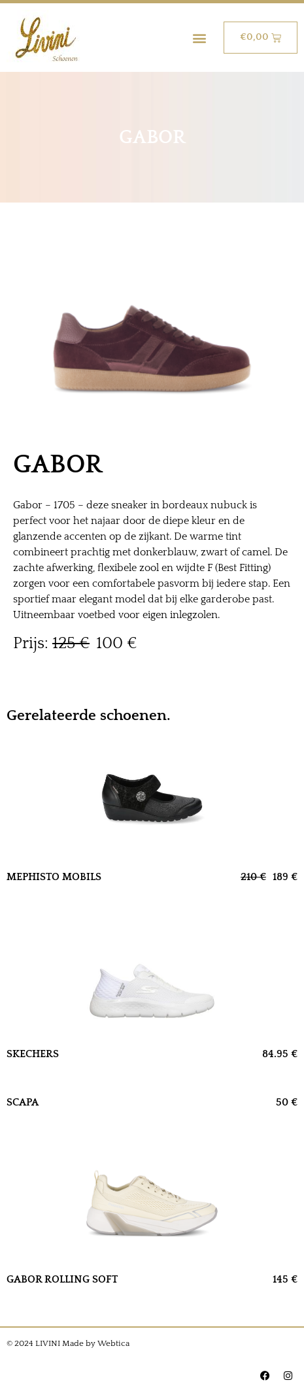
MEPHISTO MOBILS (54, 877)
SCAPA (23, 1102)
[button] (200, 37)
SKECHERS (33, 1054)
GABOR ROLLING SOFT (62, 1279)
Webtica (113, 1343)
